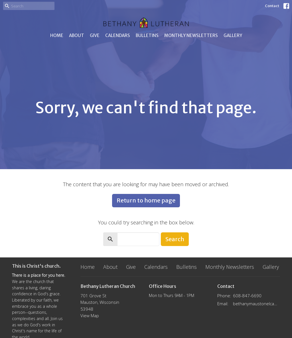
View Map (89, 315)
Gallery (233, 35)
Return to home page (146, 200)
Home (56, 35)
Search (174, 239)
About (76, 35)
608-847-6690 (247, 295)
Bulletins (147, 35)
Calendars (117, 35)
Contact (272, 5)
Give (95, 35)
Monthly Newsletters (191, 35)
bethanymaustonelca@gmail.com (256, 303)
